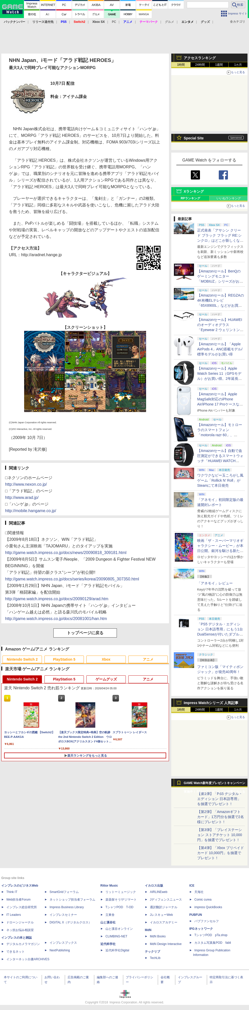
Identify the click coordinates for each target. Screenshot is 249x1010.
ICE (191, 885)
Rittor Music (109, 885)
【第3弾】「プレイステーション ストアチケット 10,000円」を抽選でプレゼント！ (219, 835)
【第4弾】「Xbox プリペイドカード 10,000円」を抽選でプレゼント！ (220, 853)
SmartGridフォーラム (64, 892)
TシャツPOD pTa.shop (210, 935)
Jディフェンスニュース (166, 899)
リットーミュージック (120, 892)
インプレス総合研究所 (21, 907)
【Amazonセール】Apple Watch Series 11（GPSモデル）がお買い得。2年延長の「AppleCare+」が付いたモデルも (219, 378)
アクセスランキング (200, 58)
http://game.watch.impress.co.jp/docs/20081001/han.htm (56, 618)
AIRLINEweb (158, 892)
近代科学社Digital (117, 950)
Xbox (106, 659)
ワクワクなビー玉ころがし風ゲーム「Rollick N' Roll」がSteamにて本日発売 (220, 480)
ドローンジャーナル (20, 922)
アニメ (148, 659)
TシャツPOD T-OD (119, 907)
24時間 (200, 65)
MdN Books (158, 936)
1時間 (181, 65)
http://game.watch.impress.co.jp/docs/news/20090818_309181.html (66, 552)
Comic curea (202, 899)
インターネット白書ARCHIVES (27, 959)
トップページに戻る (85, 633)
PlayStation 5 (64, 659)
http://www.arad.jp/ (22, 497)
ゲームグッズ (106, 679)
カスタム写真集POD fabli (212, 942)
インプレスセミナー (63, 915)
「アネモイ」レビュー (215, 583)
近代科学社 (108, 944)
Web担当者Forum (18, 899)
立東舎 (110, 915)
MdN (148, 930)
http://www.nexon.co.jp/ (26, 484)
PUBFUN (195, 915)
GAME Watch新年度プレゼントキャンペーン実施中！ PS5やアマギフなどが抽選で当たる (214, 784)
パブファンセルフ (206, 921)
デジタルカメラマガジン (23, 944)
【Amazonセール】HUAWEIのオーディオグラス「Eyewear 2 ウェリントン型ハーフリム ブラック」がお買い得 (220, 330)
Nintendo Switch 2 (22, 659)
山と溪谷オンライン (119, 929)
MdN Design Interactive (166, 944)
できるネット (15, 951)
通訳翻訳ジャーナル (163, 907)
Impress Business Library (67, 907)
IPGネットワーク (201, 929)
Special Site (194, 138)
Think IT (11, 892)
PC (114, 22)
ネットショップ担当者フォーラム (72, 899)
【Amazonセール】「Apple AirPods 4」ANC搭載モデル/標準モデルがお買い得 (219, 349)
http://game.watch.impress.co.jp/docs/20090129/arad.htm (56, 599)
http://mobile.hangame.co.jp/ (30, 511)
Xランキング (194, 191)
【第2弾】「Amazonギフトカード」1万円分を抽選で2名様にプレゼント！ (220, 817)
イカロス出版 (154, 885)
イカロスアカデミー (163, 922)
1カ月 (238, 65)
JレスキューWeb (161, 915)
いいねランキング (228, 198)
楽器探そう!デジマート (121, 899)
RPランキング (190, 198)
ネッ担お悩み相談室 (20, 930)
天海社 (199, 892)
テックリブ (152, 951)
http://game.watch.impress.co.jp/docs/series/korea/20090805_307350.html (72, 579)
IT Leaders (13, 915)
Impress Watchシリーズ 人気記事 (211, 703)
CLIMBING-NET (116, 936)
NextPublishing (60, 950)
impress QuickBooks (208, 907)
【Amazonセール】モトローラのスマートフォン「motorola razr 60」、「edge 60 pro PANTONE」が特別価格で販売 (219, 435)
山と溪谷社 (108, 922)
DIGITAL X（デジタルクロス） (70, 922)
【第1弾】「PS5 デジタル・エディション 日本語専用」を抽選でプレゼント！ (219, 799)
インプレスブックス (63, 942)
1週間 (219, 65)
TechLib (155, 958)
